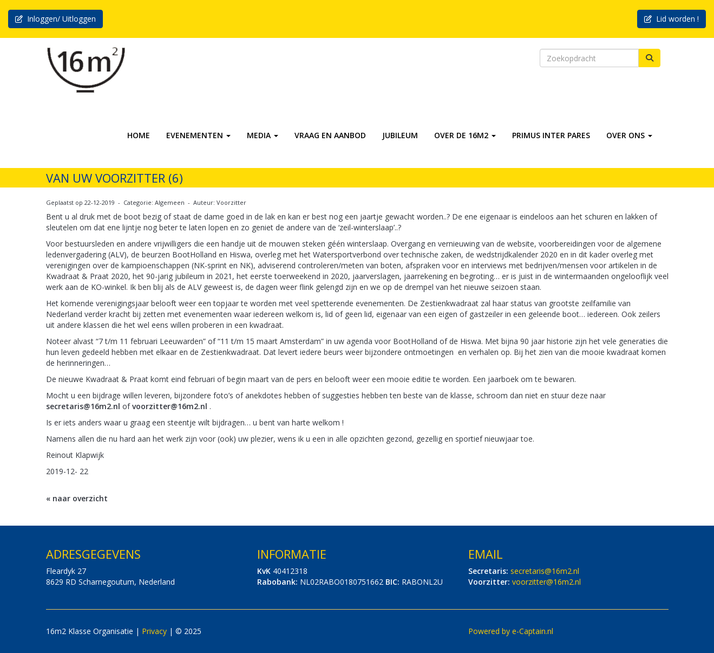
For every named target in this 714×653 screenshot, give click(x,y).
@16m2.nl (83, 406)
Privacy (154, 631)
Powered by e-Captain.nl (510, 631)
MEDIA (262, 135)
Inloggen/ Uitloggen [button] (55, 19)
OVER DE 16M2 (465, 135)
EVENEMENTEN (198, 135)
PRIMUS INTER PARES (551, 135)
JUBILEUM (400, 135)
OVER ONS (629, 135)
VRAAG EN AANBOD (330, 135)
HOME (138, 135)
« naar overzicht (77, 498)
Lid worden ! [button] (671, 19)
